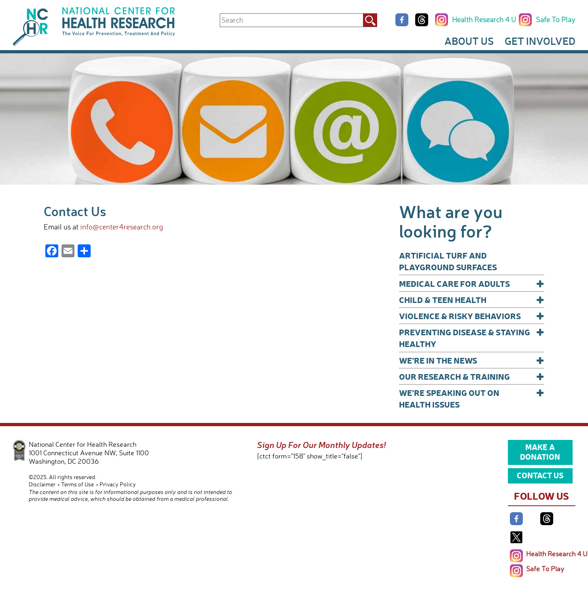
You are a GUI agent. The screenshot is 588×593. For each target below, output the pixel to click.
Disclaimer (42, 484)
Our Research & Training (472, 376)
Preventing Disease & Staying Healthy (472, 337)
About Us (469, 40)
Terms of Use (77, 484)
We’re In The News (472, 360)
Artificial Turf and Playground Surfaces (448, 261)
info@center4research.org (121, 226)
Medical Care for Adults (472, 283)
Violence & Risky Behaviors (472, 316)
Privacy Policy (118, 484)
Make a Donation (540, 452)
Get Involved (540, 40)
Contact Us (540, 475)
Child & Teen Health (472, 299)
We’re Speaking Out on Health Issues (472, 398)
